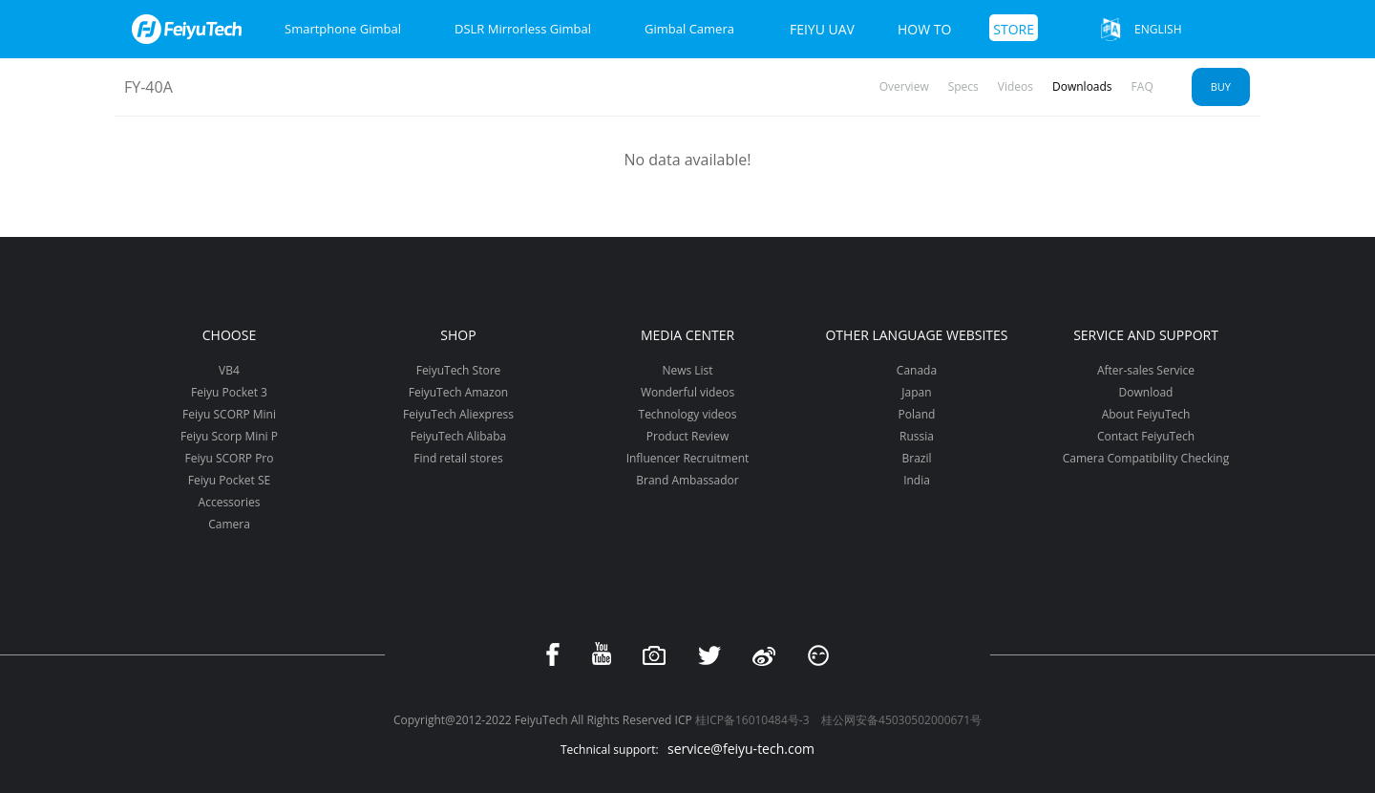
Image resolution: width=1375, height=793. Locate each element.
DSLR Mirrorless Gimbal (523, 28)
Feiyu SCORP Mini (229, 414)
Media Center (687, 335)
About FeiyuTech (1146, 414)
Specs (963, 86)
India (916, 480)
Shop (458, 335)
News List (687, 370)
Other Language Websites (916, 335)
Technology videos (688, 414)
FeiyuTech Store (458, 370)
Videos (1015, 86)
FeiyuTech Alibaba (459, 436)
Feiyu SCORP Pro (228, 458)
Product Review (687, 436)
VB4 (229, 370)
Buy (1221, 86)
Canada (917, 370)
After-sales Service (1146, 370)
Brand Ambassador (687, 480)
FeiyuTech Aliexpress (458, 414)
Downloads (1082, 86)
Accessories (230, 502)
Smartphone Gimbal (343, 28)
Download (1146, 392)
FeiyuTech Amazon (458, 392)
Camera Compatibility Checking (1146, 458)
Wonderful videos (687, 392)
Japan (916, 392)
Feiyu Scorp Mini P (229, 436)
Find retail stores (457, 458)
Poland (917, 414)
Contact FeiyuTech (1146, 436)
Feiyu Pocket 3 (229, 392)
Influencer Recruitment (688, 458)
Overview (904, 86)
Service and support (1145, 335)
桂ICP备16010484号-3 (752, 720)
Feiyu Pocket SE (229, 480)
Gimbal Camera (689, 28)
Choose (229, 335)
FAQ (1142, 86)
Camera (229, 524)
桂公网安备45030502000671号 (901, 720)
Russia (916, 436)
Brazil (916, 458)
